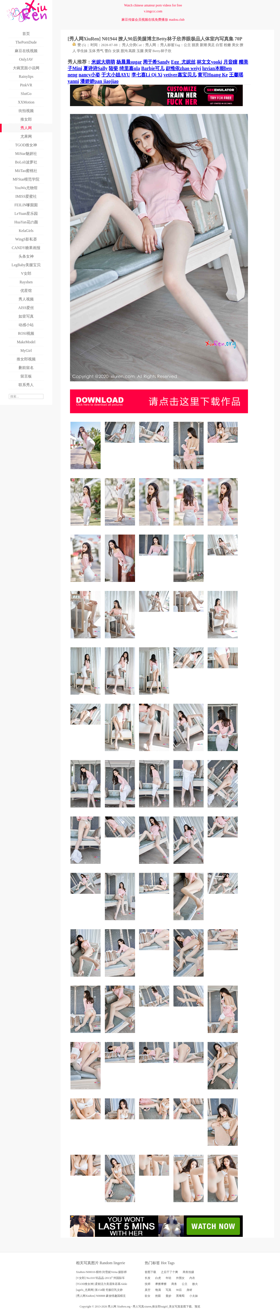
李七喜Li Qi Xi (146, 74)
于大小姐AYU (115, 74)
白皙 (219, 45)
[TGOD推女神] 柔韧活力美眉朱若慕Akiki (101, 1284)
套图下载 (150, 1272)
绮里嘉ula (129, 68)
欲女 (147, 1295)
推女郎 (156, 1306)
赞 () (79, 45)
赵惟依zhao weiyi (183, 68)
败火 (195, 1284)
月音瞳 (230, 61)
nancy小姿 (89, 74)
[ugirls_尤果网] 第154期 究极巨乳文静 (99, 1290)
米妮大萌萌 (103, 61)
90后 (179, 1290)
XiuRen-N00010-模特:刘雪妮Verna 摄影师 (101, 1272)
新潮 (203, 45)
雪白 (108, 51)
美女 (235, 45)
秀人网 (150, 45)
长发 (147, 1278)
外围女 (180, 1278)
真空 (147, 1290)
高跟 (131, 51)
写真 (168, 1290)
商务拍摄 (188, 1272)
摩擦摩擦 (161, 1284)
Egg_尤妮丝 (183, 61)
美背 (148, 51)
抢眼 (158, 1295)
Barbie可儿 (152, 68)
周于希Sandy (156, 61)
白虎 (158, 1278)
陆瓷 (113, 68)
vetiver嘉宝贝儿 (179, 74)
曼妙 (168, 1295)
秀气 (99, 51)
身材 (189, 1290)
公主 (187, 45)
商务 (174, 1284)
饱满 (158, 1290)
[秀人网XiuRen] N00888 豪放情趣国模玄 (101, 1295)
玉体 (92, 51)
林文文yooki (209, 61)
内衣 (192, 1278)
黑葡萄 (180, 1295)
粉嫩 (227, 45)
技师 (147, 1284)
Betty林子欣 (162, 51)
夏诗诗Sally (95, 68)
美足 (211, 45)
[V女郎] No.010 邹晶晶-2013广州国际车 (100, 1278)
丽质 (195, 45)
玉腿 (140, 51)
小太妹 (193, 1295)
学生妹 (82, 51)
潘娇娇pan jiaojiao (99, 81)
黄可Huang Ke (213, 74)
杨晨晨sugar (129, 61)
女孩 (116, 51)
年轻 (168, 1278)
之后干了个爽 (169, 1272)
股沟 (124, 51)
